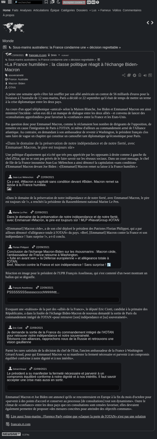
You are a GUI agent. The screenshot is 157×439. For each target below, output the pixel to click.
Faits (15, 10)
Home (6, 10)
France (13, 79)
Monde (8, 41)
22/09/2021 (45, 177)
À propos (8, 15)
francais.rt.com (37, 55)
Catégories (68, 10)
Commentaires (132, 10)
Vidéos (116, 10)
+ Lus (92, 10)
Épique (54, 10)
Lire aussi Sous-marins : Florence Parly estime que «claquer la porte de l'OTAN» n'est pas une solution (78, 416)
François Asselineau (20, 287)
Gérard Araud (17, 368)
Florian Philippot (18, 247)
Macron (13, 83)
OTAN (12, 87)
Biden (21, 83)
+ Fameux (104, 10)
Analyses (26, 10)
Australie (23, 79)
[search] (28, 2)
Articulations (41, 10)
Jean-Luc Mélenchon (20, 177)
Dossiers (81, 10)
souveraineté (16, 75)
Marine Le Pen (17, 212)
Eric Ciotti (15, 327)
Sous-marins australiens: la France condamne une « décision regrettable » (64, 47)
